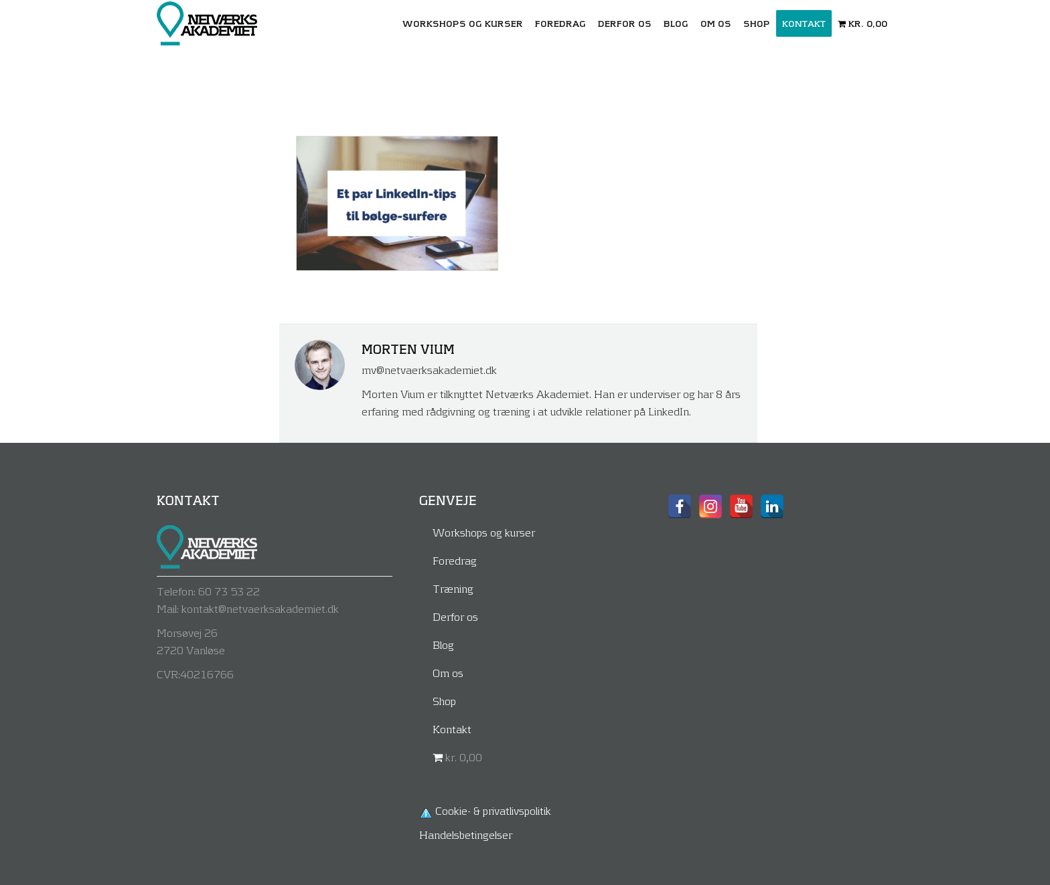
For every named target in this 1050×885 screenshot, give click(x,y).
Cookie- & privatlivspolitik (493, 810)
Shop (444, 700)
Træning (453, 588)
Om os (448, 672)
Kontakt (452, 728)
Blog (443, 644)
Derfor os (455, 616)
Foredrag (455, 560)
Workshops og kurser (484, 532)
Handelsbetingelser (465, 834)
